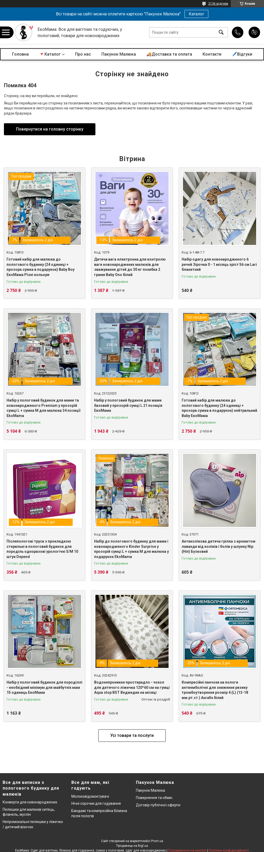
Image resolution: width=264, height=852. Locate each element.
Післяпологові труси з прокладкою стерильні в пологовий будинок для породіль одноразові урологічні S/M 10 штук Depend (42, 549)
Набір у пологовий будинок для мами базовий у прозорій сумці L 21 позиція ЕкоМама (128, 405)
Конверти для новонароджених (30, 802)
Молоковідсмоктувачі (90, 796)
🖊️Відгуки (242, 54)
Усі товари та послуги (132, 735)
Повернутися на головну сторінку (49, 129)
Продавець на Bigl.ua (132, 846)
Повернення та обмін (154, 798)
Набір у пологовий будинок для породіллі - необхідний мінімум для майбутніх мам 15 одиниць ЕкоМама (44, 687)
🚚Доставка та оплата (169, 54)
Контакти (212, 54)
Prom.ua (157, 841)
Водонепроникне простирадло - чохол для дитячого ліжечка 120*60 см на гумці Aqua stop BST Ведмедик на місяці (132, 687)
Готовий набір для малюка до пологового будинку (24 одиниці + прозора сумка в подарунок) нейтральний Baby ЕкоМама (219, 408)
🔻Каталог (50, 54)
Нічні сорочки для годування (96, 803)
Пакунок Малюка (118, 54)
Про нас (83, 54)
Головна (20, 54)
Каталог (196, 13)
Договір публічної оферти (158, 805)
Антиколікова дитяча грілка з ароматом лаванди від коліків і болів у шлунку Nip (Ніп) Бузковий (218, 546)
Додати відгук (254, 32)
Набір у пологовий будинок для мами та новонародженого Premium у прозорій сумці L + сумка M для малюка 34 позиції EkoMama (43, 408)
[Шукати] (221, 32)
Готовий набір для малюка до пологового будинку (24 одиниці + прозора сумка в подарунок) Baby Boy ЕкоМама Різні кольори (40, 267)
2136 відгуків (218, 3)
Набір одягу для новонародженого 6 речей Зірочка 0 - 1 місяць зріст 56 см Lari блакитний (219, 264)
